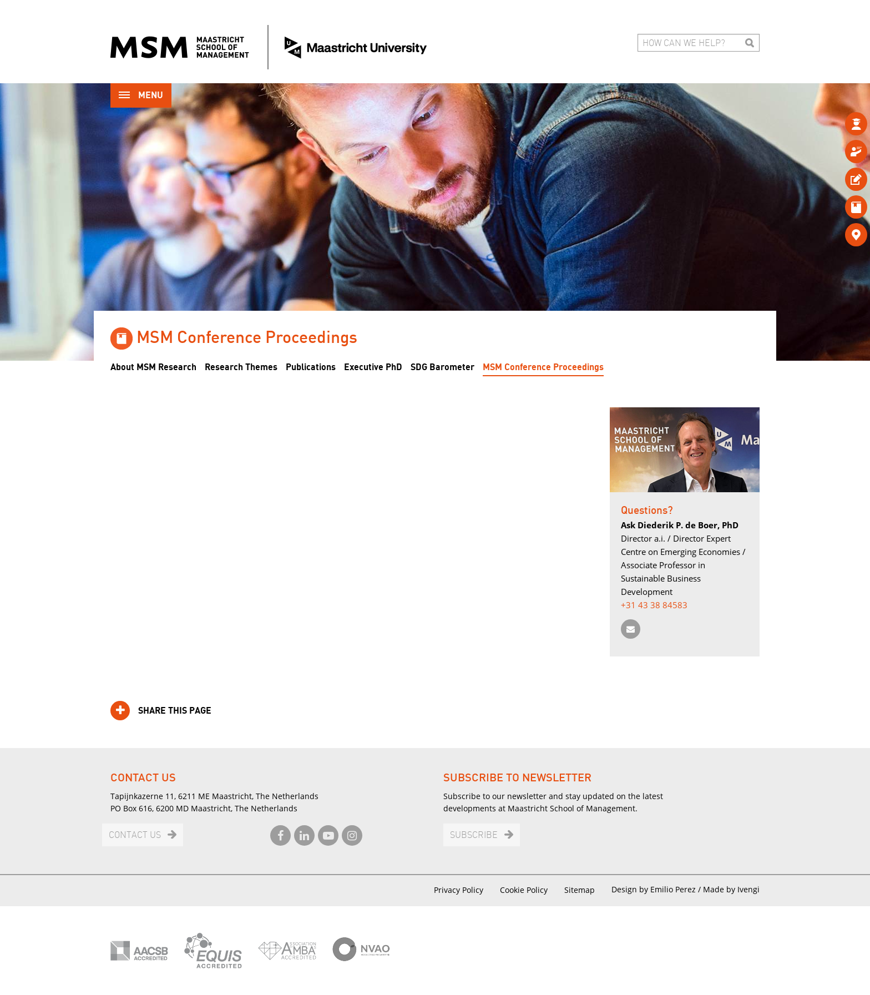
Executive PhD (373, 367)
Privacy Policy (458, 890)
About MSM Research (153, 367)
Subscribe (474, 835)
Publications (311, 367)
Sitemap (579, 890)
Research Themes (241, 367)
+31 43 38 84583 (654, 604)
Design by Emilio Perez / (657, 889)
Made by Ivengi (731, 889)
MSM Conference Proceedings (543, 367)
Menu (141, 96)
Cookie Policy (524, 890)
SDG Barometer (442, 367)
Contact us (135, 835)
